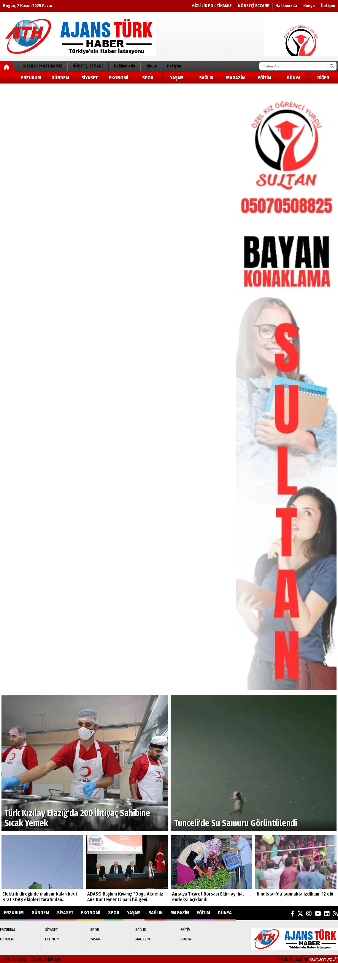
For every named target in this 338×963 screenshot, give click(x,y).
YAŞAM (177, 78)
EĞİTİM (264, 78)
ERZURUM (31, 78)
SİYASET (89, 78)
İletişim (328, 5)
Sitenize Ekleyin (46, 959)
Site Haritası (14, 959)
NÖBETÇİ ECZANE (253, 5)
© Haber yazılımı (307, 959)
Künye (309, 5)
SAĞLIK (206, 78)
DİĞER (323, 78)
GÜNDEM (60, 78)
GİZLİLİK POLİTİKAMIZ (212, 5)
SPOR (147, 78)
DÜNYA (294, 78)
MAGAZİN (235, 78)
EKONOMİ (118, 78)
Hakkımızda (286, 5)
